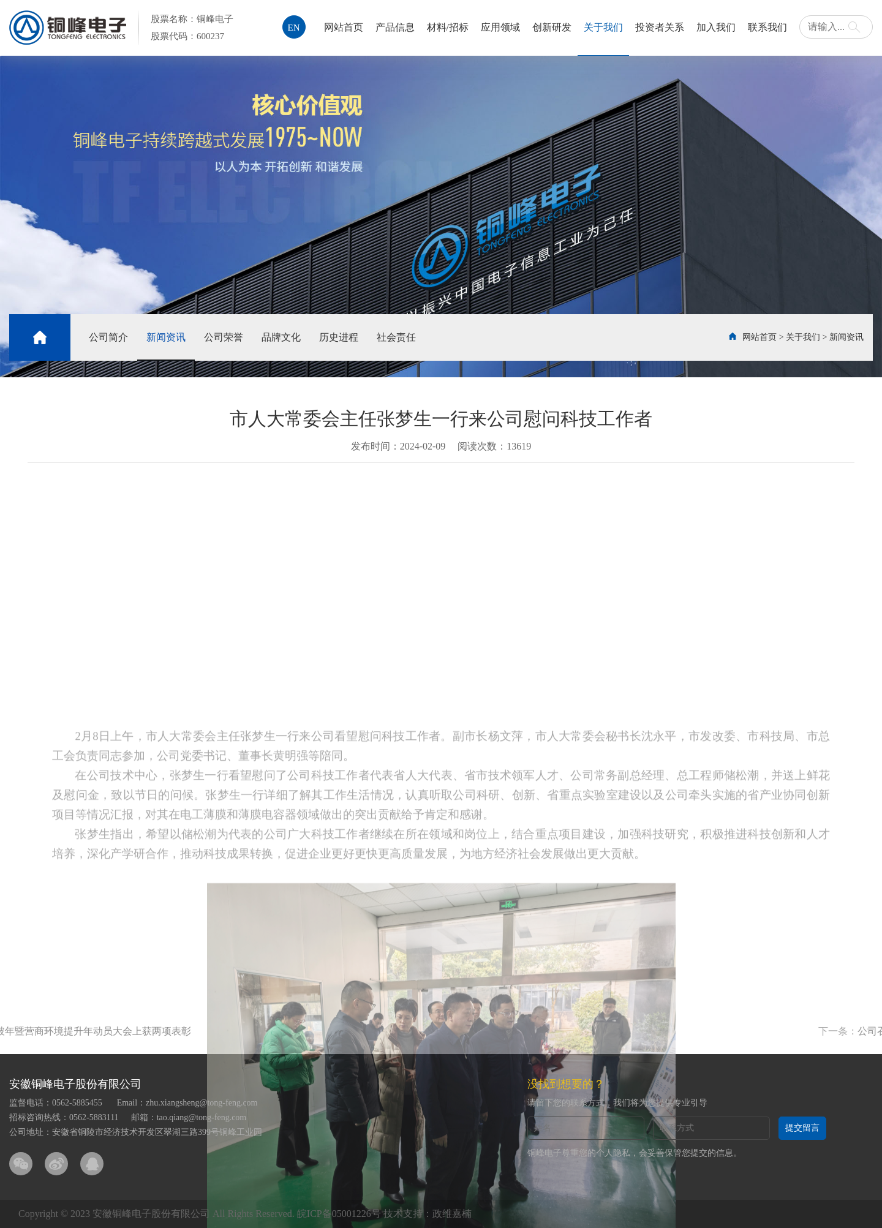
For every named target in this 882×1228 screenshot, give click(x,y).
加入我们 (716, 27)
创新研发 (551, 27)
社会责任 (396, 337)
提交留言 (802, 1127)
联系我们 (767, 27)
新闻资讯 (166, 337)
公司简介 (108, 337)
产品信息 (395, 27)
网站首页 (343, 27)
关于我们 (603, 27)
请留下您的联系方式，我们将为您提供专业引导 (617, 1102)
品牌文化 (281, 337)
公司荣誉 (223, 337)
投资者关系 (659, 27)
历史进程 (338, 337)
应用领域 (500, 27)
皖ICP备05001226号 (339, 1213)
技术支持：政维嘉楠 (427, 1213)
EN (294, 27)
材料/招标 (448, 27)
